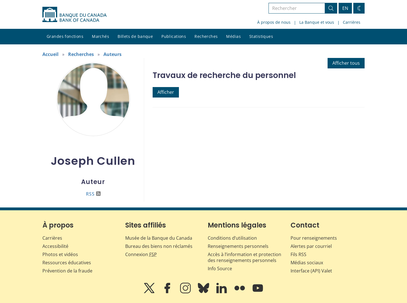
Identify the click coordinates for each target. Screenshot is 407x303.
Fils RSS (298, 254)
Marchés (100, 36)
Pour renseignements (314, 238)
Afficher (165, 92)
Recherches (206, 36)
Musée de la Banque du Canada (158, 238)
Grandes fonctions (65, 36)
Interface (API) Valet (311, 271)
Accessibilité (55, 246)
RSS (93, 194)
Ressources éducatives (66, 262)
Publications (173, 36)
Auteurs (112, 54)
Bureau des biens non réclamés (158, 246)
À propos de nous (274, 22)
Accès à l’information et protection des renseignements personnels (244, 257)
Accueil (50, 54)
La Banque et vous (316, 22)
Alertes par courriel (311, 246)
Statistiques (261, 36)
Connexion (141, 254)
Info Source (220, 268)
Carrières (351, 22)
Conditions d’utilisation (232, 238)
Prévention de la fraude (67, 271)
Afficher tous (346, 63)
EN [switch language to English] (345, 8)
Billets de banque (135, 36)
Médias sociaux (307, 262)
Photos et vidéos (60, 254)
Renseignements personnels (238, 246)
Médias (233, 36)
